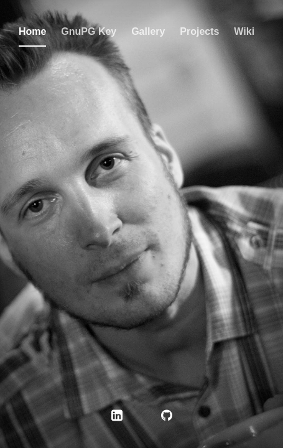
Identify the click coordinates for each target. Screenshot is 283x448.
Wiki (244, 31)
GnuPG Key (88, 31)
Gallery (148, 31)
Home (32, 31)
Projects (199, 31)
